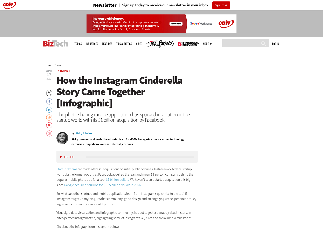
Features (107, 43)
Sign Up (219, 5)
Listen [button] (69, 157)
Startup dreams (66, 169)
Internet (59, 65)
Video (139, 43)
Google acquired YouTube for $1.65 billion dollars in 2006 (102, 185)
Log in (275, 44)
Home (49, 65)
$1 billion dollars (117, 179)
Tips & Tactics (124, 43)
